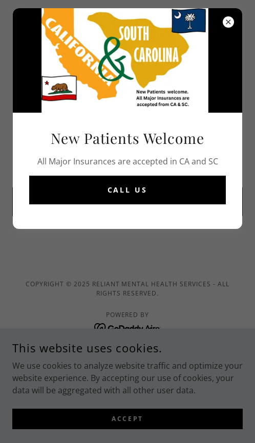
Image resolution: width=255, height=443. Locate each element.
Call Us (128, 190)
